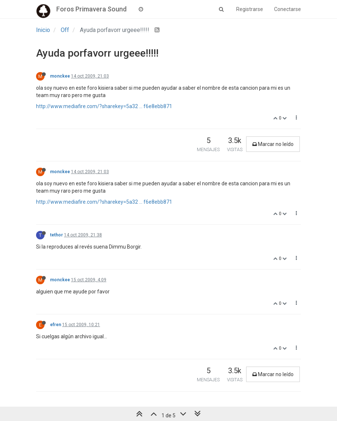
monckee (60, 76)
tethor (56, 235)
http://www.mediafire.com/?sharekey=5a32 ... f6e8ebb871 (104, 106)
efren (55, 324)
